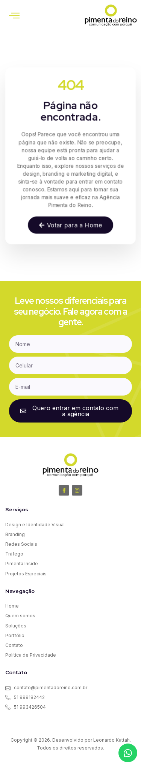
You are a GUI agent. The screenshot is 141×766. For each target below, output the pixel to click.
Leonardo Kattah (111, 740)
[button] (14, 15)
